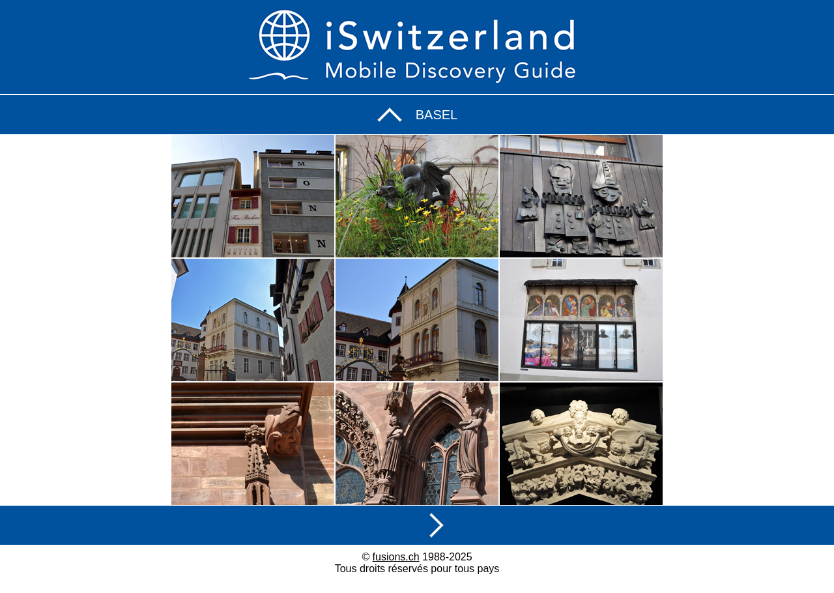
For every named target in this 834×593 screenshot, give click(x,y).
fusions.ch (396, 556)
